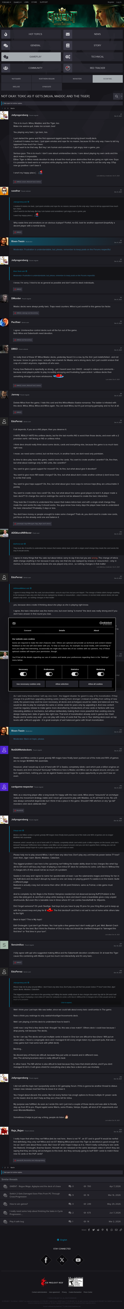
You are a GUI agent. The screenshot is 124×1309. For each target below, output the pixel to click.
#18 (117, 975)
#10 (117, 536)
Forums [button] (5, 2)
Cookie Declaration (75, 1292)
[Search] (116, 96)
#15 (117, 790)
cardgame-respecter (23, 789)
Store (34, 2)
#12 (117, 658)
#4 (117, 260)
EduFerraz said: (19, 547)
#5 (117, 298)
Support (44, 2)
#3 (117, 241)
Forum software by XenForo (62, 1306)
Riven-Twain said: (20, 271)
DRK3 (15, 349)
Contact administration (39, 1292)
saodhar (16, 190)
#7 (117, 349)
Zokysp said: (18, 834)
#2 (117, 191)
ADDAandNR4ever (22, 535)
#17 (117, 948)
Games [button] (17, 2)
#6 (117, 322)
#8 (117, 395)
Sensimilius (18, 947)
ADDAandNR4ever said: (22, 591)
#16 (117, 823)
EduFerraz (18, 424)
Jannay (16, 394)
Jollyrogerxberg (20, 115)
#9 (117, 425)
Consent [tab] (27, 630)
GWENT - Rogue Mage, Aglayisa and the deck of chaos (36, 1189)
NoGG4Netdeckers (22, 752)
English (62, 1240)
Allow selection (62, 684)
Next (12, 108)
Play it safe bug (18, 1224)
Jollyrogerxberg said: (21, 202)
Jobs (26, 2)
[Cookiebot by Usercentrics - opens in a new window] (101, 623)
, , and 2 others (30, 182)
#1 (117, 115)
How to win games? (20, 1207)
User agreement (54, 1292)
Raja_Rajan (18, 1133)
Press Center (88, 1292)
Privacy (64, 1292)
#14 (117, 753)
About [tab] (96, 630)
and (25, 340)
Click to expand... (66, 1006)
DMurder (17, 298)
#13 (117, 734)
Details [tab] (62, 630)
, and (28, 313)
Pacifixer (17, 322)
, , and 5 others (35, 527)
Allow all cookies (95, 684)
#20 (117, 1134)
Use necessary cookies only (28, 684)
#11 (117, 580)
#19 (117, 1081)
